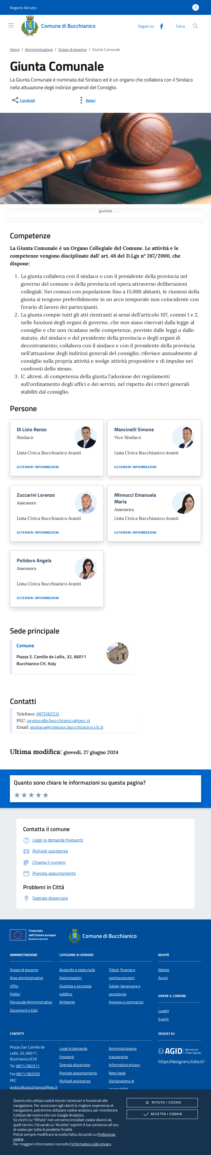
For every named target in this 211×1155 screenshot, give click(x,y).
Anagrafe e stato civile (77, 970)
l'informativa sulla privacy (90, 1144)
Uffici (14, 986)
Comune (25, 645)
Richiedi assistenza (74, 1081)
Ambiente (67, 1002)
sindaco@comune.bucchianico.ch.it (66, 727)
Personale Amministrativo (31, 1002)
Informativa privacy (124, 1065)
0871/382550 (28, 1074)
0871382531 (47, 714)
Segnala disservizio (74, 1065)
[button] (23, 7)
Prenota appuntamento (78, 1073)
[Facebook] (159, 25)
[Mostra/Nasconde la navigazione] (11, 25)
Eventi (163, 1019)
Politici (15, 994)
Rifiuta (162, 1102)
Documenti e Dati (24, 1010)
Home (15, 50)
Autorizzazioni (70, 978)
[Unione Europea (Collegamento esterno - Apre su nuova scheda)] (34, 936)
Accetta (162, 1114)
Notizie (163, 970)
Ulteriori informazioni (38, 467)
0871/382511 (28, 1066)
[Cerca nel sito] (195, 26)
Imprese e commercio (126, 1002)
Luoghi (163, 1011)
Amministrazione (39, 50)
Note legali (117, 1073)
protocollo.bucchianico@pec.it (58, 720)
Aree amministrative (26, 978)
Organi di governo (72, 50)
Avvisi (163, 978)
